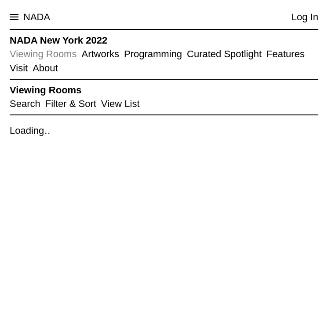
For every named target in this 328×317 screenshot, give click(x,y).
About (45, 68)
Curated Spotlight (224, 53)
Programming (153, 53)
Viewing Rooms (43, 53)
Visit (19, 68)
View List (120, 103)
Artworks (100, 53)
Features (285, 53)
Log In (305, 16)
